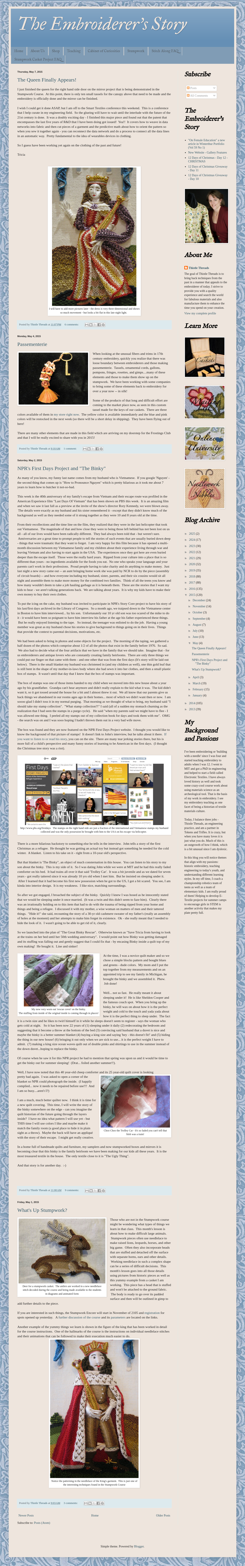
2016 (192, 588)
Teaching (73, 51)
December (199, 600)
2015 (192, 595)
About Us (38, 51)
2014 (192, 703)
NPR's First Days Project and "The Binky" (61, 468)
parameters (118, 1317)
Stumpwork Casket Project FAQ (38, 60)
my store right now (66, 414)
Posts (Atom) (42, 1522)
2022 (192, 552)
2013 (192, 709)
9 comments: (72, 1190)
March (197, 683)
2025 (192, 533)
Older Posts (163, 1515)
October (198, 612)
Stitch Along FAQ (165, 51)
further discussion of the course (79, 1317)
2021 (192, 558)
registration (152, 1313)
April (196, 677)
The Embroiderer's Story (102, 24)
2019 (192, 570)
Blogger (139, 1546)
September (199, 618)
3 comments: (71, 1503)
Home (18, 51)
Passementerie (32, 344)
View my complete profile (200, 313)
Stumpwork (135, 51)
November (199, 606)
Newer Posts (26, 1515)
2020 (192, 564)
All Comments (197, 95)
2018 (192, 576)
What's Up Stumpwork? (42, 1210)
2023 (192, 546)
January (198, 695)
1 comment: (70, 448)
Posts (192, 88)
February (198, 689)
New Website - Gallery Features (207, 152)
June (196, 636)
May (196, 643)
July (195, 630)
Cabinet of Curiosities (104, 51)
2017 (192, 582)
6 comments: (72, 324)
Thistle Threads (199, 268)
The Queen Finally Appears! (47, 80)
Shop (56, 51)
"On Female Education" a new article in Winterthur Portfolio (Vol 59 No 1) (206, 144)
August (197, 624)
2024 (192, 539)
